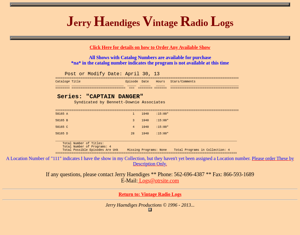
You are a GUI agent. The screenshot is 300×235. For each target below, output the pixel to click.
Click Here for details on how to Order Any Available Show (150, 47)
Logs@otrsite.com (158, 202)
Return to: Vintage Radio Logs (150, 215)
